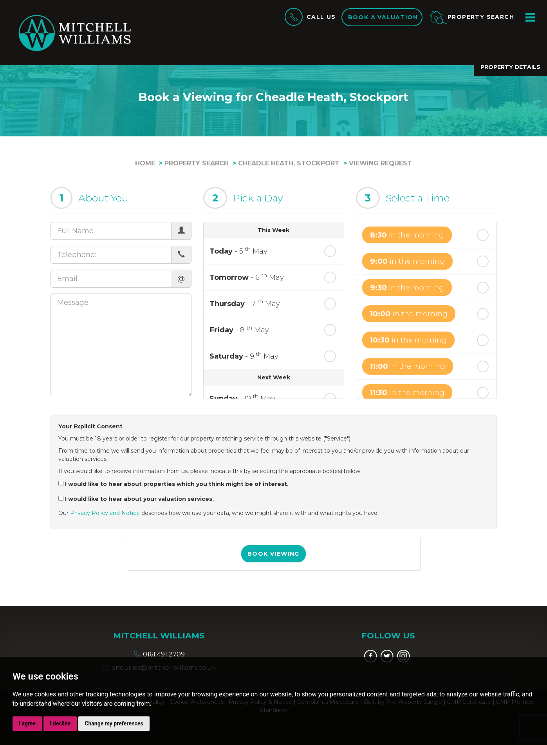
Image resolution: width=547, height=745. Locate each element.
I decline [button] (60, 723)
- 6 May (246, 277)
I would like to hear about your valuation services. (136, 498)
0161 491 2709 (159, 654)
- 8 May (239, 329)
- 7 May (244, 303)
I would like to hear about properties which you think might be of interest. (173, 484)
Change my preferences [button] (114, 723)
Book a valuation (383, 17)
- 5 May (238, 251)
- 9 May (243, 356)
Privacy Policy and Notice (105, 513)
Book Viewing (273, 553)
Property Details (510, 67)
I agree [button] (27, 723)
